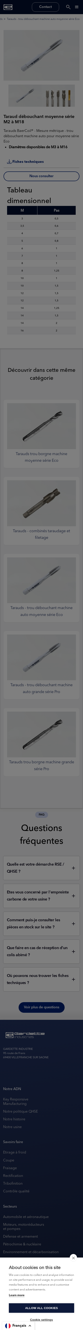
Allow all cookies (41, 1308)
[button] (18, 1326)
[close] (73, 1258)
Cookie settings (41, 1319)
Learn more (17, 1295)
